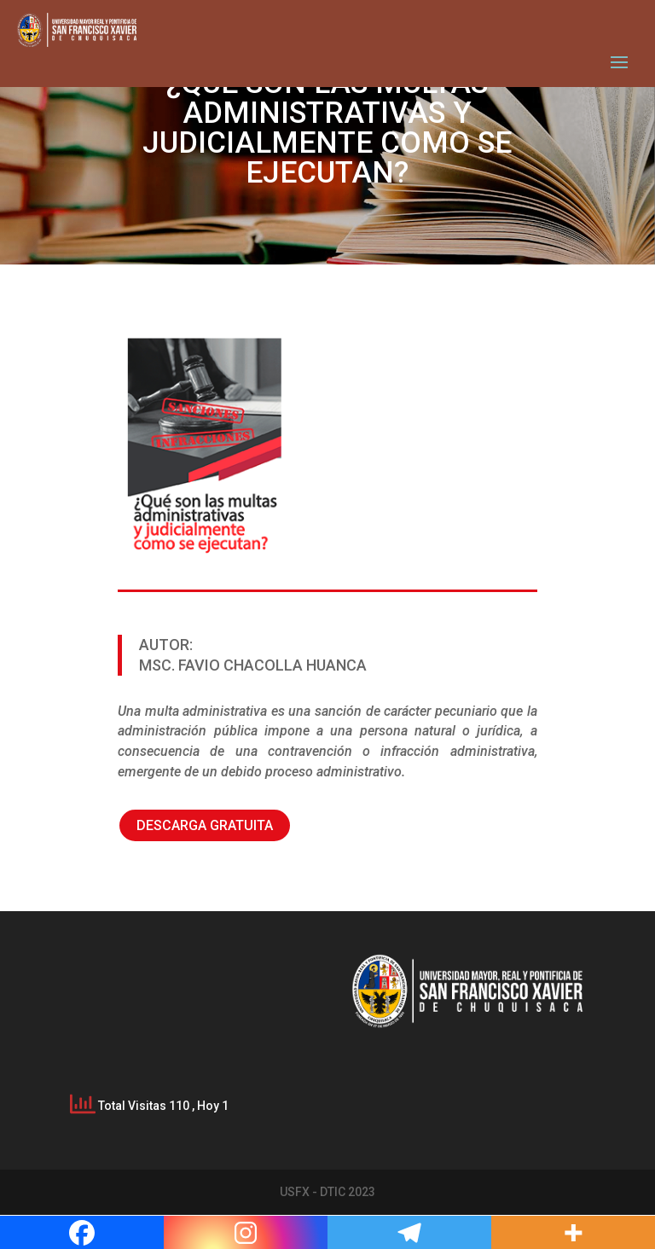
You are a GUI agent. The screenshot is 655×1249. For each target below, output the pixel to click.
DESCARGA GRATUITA (204, 825)
